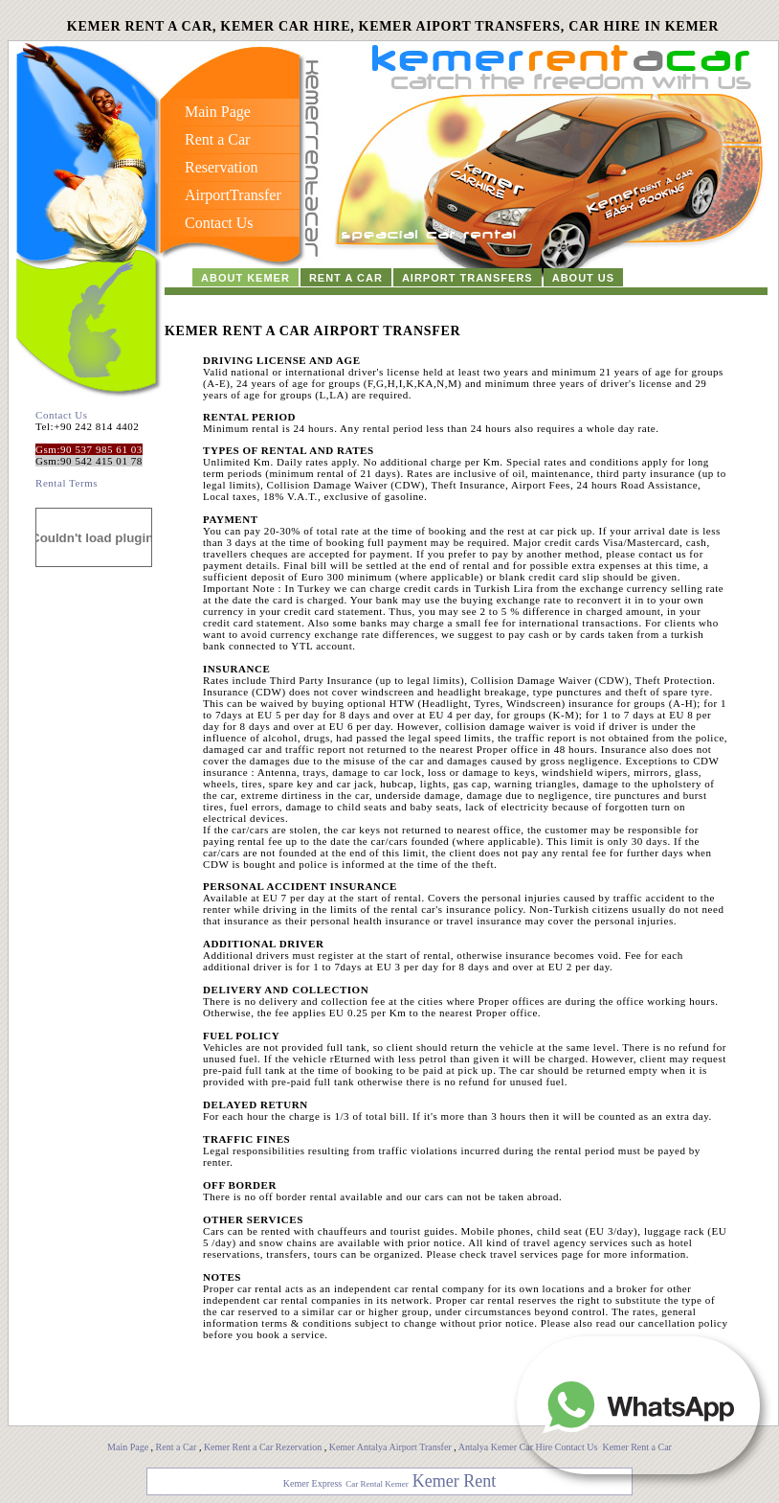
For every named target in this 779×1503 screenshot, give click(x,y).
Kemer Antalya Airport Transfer (392, 1447)
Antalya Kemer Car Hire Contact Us (529, 1447)
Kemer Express (312, 1483)
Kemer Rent (454, 1481)
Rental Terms (66, 483)
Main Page (127, 1447)
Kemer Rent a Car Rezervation (263, 1447)
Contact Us (61, 415)
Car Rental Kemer (376, 1484)
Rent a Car (176, 1447)
